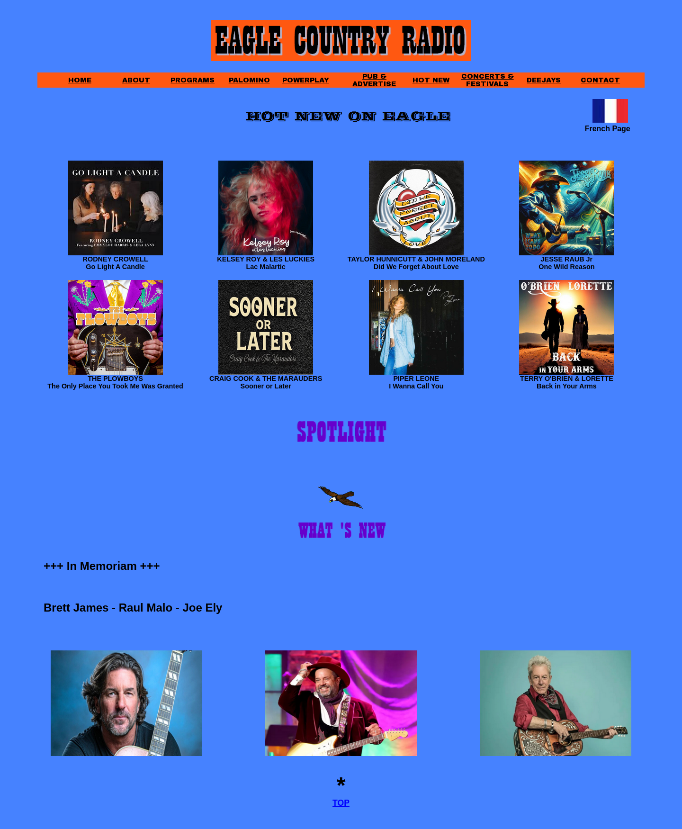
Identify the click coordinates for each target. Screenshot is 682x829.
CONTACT (600, 80)
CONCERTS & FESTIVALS (487, 80)
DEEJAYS (544, 80)
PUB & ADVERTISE (374, 80)
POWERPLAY (305, 80)
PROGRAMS (192, 80)
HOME (79, 80)
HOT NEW (431, 80)
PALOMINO (249, 80)
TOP (341, 803)
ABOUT (136, 80)
